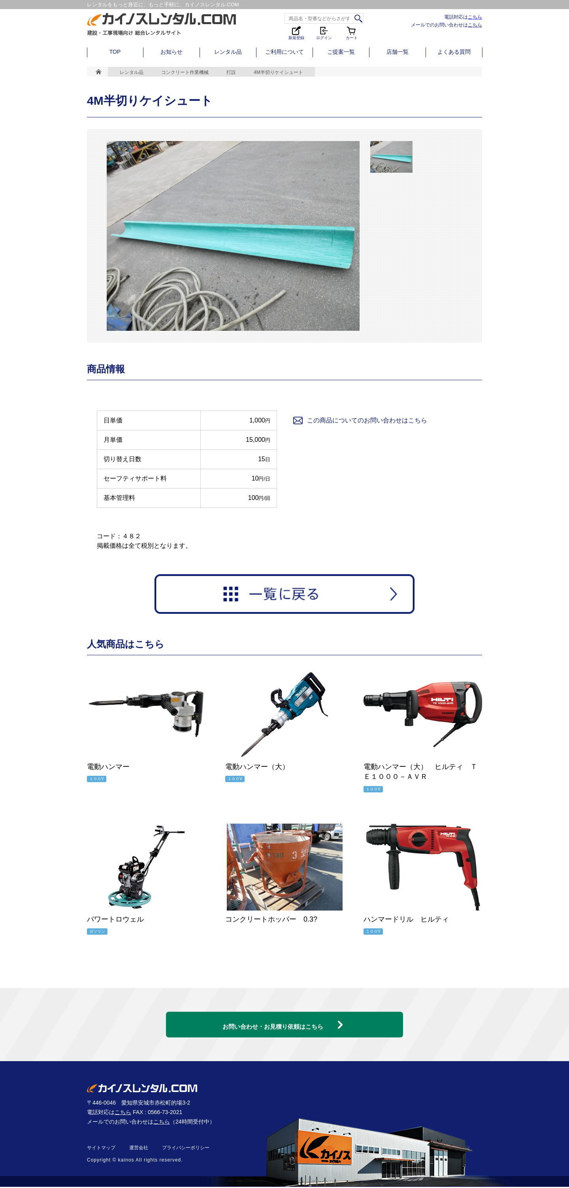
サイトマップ (101, 1149)
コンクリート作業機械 (185, 72)
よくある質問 (454, 52)
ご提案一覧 (341, 52)
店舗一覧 (397, 52)
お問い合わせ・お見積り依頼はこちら (272, 1020)
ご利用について (284, 52)
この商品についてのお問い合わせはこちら (359, 420)
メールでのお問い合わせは (446, 24)
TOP (115, 52)
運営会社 (138, 1149)
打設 (231, 72)
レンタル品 (228, 52)
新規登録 (296, 33)
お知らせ (171, 52)
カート (352, 33)
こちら (475, 16)
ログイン (324, 33)
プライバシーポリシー (185, 1149)
